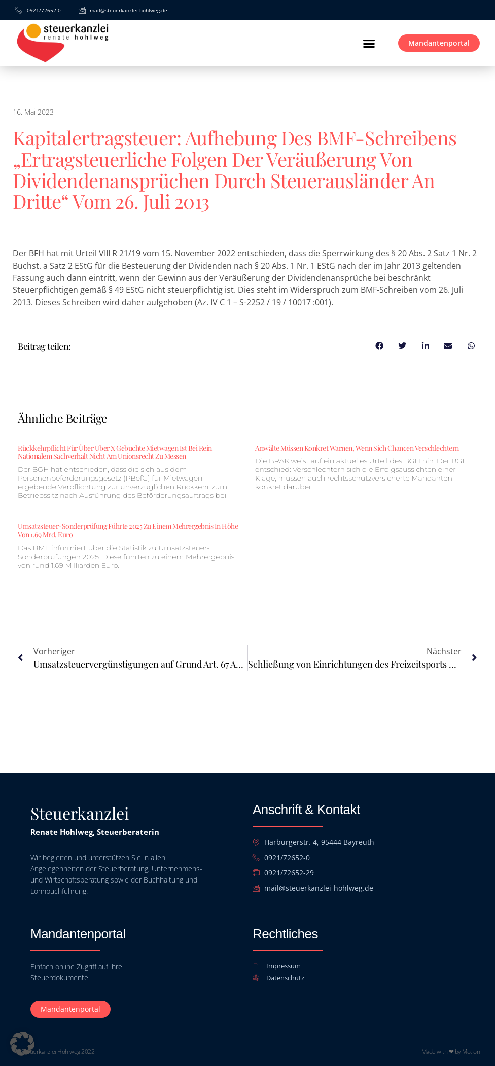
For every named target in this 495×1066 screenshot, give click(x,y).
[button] (368, 43)
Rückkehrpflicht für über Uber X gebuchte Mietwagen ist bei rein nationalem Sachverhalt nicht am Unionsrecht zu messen (115, 452)
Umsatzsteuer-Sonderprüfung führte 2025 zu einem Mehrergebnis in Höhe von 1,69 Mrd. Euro (128, 530)
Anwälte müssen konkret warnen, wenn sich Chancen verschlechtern (357, 448)
